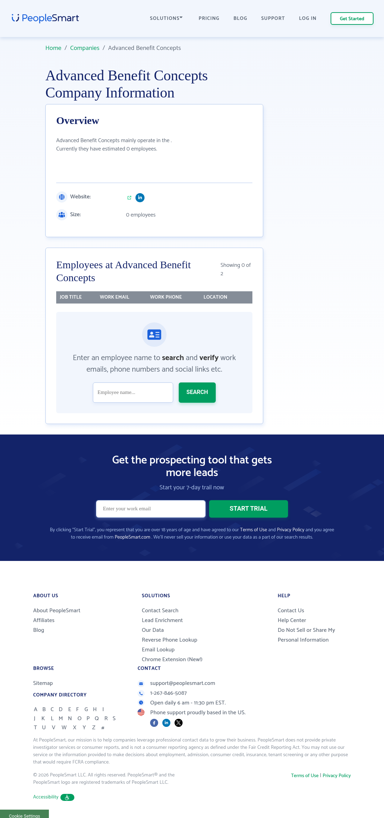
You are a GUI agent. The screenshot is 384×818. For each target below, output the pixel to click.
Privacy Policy (290, 530)
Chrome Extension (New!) (172, 659)
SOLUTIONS (166, 19)
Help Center (292, 620)
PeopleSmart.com (132, 537)
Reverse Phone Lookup (169, 640)
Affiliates (43, 620)
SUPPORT (273, 19)
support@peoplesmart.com (176, 683)
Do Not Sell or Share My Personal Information (306, 635)
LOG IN (308, 19)
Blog (38, 630)
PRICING (209, 19)
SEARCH (197, 392)
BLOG (241, 19)
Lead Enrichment (162, 620)
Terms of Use (253, 530)
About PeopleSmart (56, 610)
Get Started (352, 19)
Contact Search (160, 610)
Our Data (153, 630)
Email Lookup (158, 650)
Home (53, 48)
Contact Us (291, 610)
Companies (84, 48)
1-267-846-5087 (162, 693)
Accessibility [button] (53, 797)
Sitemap (43, 683)
